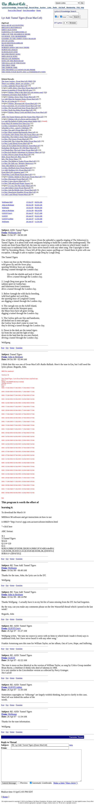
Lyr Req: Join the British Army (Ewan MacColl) (19, 190)
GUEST (5, 216)
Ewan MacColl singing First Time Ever (16, 123)
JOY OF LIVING (8, 41)
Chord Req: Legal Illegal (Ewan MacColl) (17, 174)
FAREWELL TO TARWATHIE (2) (14, 32)
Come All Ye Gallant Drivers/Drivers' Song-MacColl (21, 146)
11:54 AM (38, 221)
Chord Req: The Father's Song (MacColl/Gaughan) (20, 137)
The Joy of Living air (9, 101)
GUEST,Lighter (7, 219)
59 (34, 81)
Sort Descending (29, 10)
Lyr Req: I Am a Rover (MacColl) (14, 181)
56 (39, 106)
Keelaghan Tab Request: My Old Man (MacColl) (19, 148)
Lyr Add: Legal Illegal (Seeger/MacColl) (16, 194)
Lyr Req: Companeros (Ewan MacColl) (16, 126)
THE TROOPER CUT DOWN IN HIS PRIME (18, 70)
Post (2, 348)
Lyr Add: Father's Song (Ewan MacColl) (16, 188)
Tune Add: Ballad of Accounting (13, 166)
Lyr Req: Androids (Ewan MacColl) (14, 86)
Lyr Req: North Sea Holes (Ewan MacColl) (17, 110)
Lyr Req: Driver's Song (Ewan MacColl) (16, 154)
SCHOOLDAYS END (10, 52)
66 (39, 121)
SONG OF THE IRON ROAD (13, 61)
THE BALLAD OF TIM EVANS (13, 63)
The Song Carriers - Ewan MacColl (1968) (17, 81)
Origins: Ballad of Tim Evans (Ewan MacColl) (25, 177)
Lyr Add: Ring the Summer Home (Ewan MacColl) (20, 99)
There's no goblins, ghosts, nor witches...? (17, 83)
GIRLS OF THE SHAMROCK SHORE (16, 34)
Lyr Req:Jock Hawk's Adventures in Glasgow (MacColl (22, 152)
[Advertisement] (70, 46)
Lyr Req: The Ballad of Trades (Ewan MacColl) (19, 161)
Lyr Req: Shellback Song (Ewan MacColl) (17, 168)
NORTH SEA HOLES (10, 50)
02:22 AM (38, 216)
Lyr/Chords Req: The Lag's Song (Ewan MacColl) (20, 150)
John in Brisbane (8, 205)
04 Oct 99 (29, 205)
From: (4, 232)
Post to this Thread (15, 10)
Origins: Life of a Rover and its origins (22, 119)
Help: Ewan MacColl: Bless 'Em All (15, 157)
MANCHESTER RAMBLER (12, 43)
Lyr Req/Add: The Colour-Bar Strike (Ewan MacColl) (21, 141)
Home (38, 10)
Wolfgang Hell (7, 202)
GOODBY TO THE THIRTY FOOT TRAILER (19, 38)
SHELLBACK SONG (9, 56)
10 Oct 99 (29, 208)
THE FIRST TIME (8, 65)
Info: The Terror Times (10, 159)
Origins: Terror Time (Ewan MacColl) (22, 97)
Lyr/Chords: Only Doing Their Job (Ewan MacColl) (20, 134)
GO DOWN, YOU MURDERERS (14, 36)
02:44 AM (38, 205)
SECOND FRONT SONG (11, 54)
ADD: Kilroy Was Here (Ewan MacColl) (22, 88)
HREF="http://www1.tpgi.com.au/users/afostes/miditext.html (30, 522)
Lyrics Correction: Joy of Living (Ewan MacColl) (19, 106)
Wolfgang (5, 208)
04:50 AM (38, 202)
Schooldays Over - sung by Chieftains (15, 128)
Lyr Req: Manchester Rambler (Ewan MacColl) (19, 192)
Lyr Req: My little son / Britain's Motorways (18, 163)
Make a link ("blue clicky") (65, 789)
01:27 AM (38, 213)
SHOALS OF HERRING (11, 58)
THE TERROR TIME (9, 67)
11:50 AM (38, 219)
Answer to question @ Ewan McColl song (17, 90)
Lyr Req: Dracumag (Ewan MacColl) (15, 179)
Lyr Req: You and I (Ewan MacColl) (15, 130)
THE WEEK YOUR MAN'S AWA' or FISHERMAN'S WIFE (24, 72)
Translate (19, 348)
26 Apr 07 (29, 213)
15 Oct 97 (29, 202)
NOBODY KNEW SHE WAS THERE (15, 47)
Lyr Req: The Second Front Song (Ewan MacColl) (20, 108)
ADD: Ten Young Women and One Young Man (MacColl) (22, 117)
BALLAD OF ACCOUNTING (13, 25)
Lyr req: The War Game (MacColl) (20, 186)
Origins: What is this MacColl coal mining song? (25, 92)
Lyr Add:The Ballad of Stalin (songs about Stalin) (19, 121)
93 (45, 92)
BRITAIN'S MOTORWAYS (12, 27)
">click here (7, 526)
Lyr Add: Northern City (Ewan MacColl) (16, 170)
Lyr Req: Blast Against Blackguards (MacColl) (18, 132)
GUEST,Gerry (7, 213)
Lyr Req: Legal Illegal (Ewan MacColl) (16, 143)
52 (43, 152)
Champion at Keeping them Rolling (14, 95)
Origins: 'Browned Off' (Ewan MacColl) (22, 103)
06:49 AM (38, 208)
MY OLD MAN (7, 45)
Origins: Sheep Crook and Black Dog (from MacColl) (27, 112)
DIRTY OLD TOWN (9, 30)
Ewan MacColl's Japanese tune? (13, 172)
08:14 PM (38, 210)
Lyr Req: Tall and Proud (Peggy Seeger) (16, 183)
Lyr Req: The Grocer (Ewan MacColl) (15, 139)
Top (7, 348)
